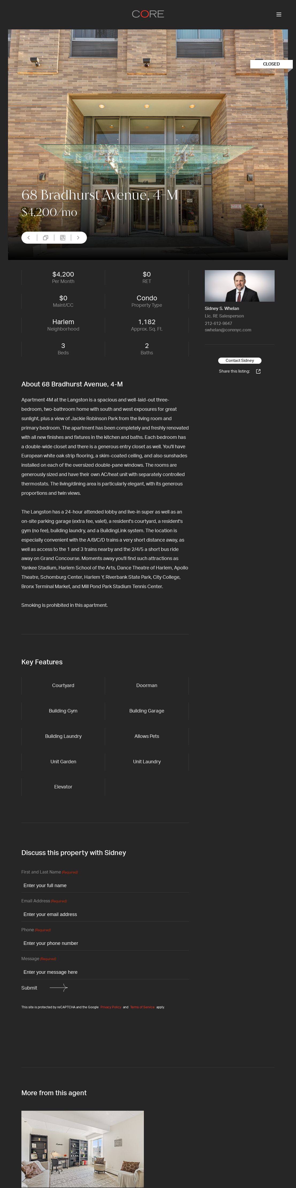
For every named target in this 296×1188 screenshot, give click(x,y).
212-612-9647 (218, 323)
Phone (36, 930)
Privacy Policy (111, 1007)
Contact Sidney (240, 361)
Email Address (44, 901)
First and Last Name (49, 872)
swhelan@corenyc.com (228, 330)
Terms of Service (142, 1007)
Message (38, 959)
